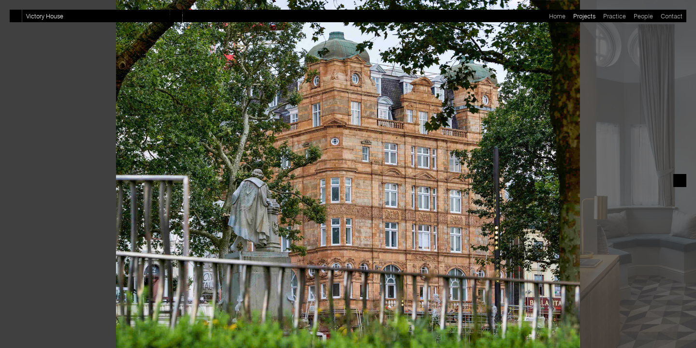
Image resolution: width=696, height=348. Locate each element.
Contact (671, 16)
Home (557, 16)
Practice (614, 16)
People (643, 16)
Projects (584, 16)
